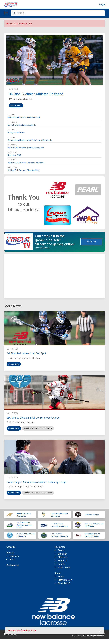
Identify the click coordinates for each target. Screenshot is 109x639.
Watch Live (91, 242)
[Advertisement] (54, 276)
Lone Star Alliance (92, 515)
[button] (100, 631)
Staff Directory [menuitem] (65, 580)
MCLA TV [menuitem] (62, 560)
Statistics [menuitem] (62, 557)
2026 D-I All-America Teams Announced (25, 163)
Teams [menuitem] (61, 550)
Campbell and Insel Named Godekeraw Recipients (30, 140)
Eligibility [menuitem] (62, 553)
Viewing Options (42, 248)
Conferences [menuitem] (12, 565)
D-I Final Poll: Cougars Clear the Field (24, 170)
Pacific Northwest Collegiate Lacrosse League (24, 525)
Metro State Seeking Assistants (22, 125)
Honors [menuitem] (61, 564)
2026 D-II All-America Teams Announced (26, 148)
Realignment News (16, 132)
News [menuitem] (61, 576)
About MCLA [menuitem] (64, 583)
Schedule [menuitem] (11, 547)
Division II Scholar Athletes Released (24, 117)
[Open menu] (6, 13)
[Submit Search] (14, 13)
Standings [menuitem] (14, 556)
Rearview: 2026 (14, 155)
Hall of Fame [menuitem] (64, 567)
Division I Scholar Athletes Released (36, 94)
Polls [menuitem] (12, 559)
